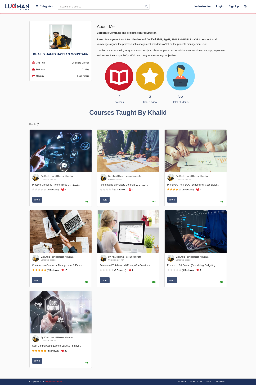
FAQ (208, 381)
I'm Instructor (202, 6)
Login (219, 6)
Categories (44, 6)
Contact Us (220, 381)
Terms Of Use (196, 381)
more (37, 199)
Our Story (181, 381)
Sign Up (234, 6)
